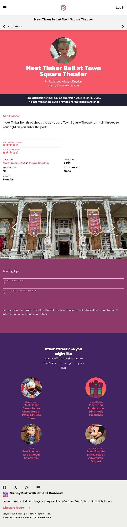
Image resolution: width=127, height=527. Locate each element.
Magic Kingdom (73, 81)
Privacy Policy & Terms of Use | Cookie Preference (27, 517)
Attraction (55, 81)
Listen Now (17, 507)
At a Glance (15, 26)
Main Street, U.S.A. (14, 163)
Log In (120, 7)
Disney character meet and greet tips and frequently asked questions (55, 310)
